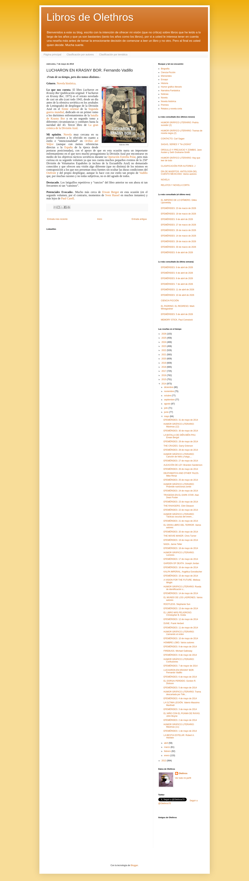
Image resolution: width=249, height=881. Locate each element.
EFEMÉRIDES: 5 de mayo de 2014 (180, 687)
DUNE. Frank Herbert (173, 623)
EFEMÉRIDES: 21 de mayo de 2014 (180, 521)
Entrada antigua (139, 219)
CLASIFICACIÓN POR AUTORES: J (178, 166)
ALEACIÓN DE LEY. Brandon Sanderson (182, 465)
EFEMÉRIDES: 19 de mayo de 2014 (180, 540)
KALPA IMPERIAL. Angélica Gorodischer (182, 571)
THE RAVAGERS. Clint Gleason (178, 506)
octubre (168, 395)
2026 (164, 334)
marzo (167, 747)
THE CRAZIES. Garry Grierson (178, 446)
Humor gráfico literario (171, 87)
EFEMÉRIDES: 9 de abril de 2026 (177, 219)
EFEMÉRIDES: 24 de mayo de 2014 (180, 491)
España (68, 147)
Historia (164, 83)
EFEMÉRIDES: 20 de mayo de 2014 (180, 532)
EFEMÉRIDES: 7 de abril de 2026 (177, 284)
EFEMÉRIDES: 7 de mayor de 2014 (180, 666)
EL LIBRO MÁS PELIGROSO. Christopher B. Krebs (177, 613)
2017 (164, 371)
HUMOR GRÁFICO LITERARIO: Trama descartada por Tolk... (182, 692)
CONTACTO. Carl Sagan (173, 138)
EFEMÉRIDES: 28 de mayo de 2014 (180, 450)
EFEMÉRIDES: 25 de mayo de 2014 (180, 480)
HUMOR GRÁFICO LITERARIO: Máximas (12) (178, 425)
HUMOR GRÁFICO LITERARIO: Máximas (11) (178, 725)
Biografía (165, 68)
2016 (164, 375)
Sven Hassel (113, 195)
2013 (164, 760)
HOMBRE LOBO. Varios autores (178, 642)
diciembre (169, 387)
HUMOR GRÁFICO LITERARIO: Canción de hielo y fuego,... (178, 455)
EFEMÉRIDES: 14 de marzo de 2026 (178, 236)
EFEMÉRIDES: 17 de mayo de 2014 (180, 559)
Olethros (183, 773)
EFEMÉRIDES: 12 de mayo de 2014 (180, 619)
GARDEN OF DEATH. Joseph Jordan (181, 563)
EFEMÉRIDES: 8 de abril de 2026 (177, 278)
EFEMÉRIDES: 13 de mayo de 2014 (180, 608)
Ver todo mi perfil (183, 778)
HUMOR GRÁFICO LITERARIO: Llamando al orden (178, 632)
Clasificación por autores (80, 54)
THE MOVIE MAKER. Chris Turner (179, 536)
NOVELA (165, 179)
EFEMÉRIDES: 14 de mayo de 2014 (180, 593)
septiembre (169, 399)
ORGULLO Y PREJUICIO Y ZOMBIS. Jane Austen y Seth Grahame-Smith (181, 151)
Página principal (52, 54)
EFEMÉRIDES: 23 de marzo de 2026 (178, 208)
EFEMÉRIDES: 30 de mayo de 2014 (180, 430)
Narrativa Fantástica (170, 90)
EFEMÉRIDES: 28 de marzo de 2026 (178, 241)
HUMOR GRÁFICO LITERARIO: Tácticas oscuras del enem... (178, 515)
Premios (165, 105)
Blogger (134, 865)
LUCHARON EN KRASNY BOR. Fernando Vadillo (178, 671)
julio (166, 408)
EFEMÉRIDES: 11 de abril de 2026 (177, 289)
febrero (167, 751)
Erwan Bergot (110, 192)
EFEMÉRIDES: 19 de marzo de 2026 (178, 214)
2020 (164, 358)
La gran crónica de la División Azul (72, 126)
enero (167, 755)
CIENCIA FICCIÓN (170, 300)
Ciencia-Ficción (168, 72)
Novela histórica (66, 83)
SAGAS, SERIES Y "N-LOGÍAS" (176, 144)
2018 (164, 367)
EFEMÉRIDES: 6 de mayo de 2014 (180, 677)
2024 (164, 342)
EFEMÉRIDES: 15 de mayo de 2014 (180, 576)
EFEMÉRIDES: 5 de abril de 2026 (177, 314)
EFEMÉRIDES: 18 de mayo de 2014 (180, 548)
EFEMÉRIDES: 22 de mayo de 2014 (180, 510)
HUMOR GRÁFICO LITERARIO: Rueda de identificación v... (182, 587)
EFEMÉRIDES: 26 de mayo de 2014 (180, 469)
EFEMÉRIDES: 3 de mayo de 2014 (180, 709)
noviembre (169, 391)
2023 (164, 346)
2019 (164, 363)
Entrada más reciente (57, 219)
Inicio (99, 219)
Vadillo (143, 172)
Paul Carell (67, 198)
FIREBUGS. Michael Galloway (177, 651)
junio (166, 412)
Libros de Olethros (89, 17)
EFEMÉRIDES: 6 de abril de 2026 (177, 252)
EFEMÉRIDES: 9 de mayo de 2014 (180, 646)
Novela (68, 134)
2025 (164, 338)
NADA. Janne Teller (172, 544)
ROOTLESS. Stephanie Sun (176, 604)
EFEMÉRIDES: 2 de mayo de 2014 (180, 720)
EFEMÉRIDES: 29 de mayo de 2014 (180, 441)
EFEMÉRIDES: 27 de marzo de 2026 (178, 225)
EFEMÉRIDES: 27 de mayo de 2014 (180, 460)
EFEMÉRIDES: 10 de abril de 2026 (177, 295)
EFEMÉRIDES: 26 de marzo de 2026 (178, 230)
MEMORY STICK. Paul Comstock (177, 320)
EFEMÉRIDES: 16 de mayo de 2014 (180, 567)
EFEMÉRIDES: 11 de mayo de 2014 (180, 627)
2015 (164, 379)
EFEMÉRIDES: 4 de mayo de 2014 (180, 698)
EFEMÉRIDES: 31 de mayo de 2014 (180, 420)
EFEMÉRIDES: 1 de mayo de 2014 (180, 731)
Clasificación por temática (113, 54)
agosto (167, 404)
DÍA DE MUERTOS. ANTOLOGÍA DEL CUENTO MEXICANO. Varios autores (179, 172)
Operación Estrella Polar (122, 156)
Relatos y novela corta (171, 108)
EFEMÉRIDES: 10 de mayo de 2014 (180, 638)
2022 (164, 350)
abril (166, 743)
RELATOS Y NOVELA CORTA (175, 185)
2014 (164, 383)
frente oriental (70, 108)
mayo (167, 416)
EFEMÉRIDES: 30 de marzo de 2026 (178, 247)
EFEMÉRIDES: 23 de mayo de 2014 (180, 502)
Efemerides (166, 76)
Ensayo (164, 79)
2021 (164, 354)
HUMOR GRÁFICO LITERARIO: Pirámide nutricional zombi (178, 485)
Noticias (165, 94)
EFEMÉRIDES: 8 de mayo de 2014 (180, 655)
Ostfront (51, 172)
